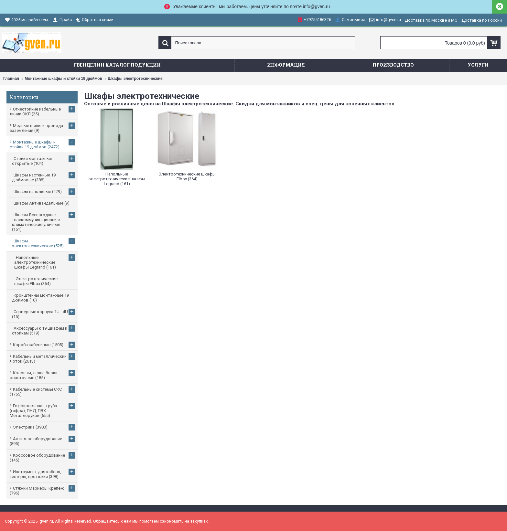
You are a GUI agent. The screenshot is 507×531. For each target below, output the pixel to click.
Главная (11, 78)
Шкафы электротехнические (135, 78)
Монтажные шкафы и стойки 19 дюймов (63, 78)
